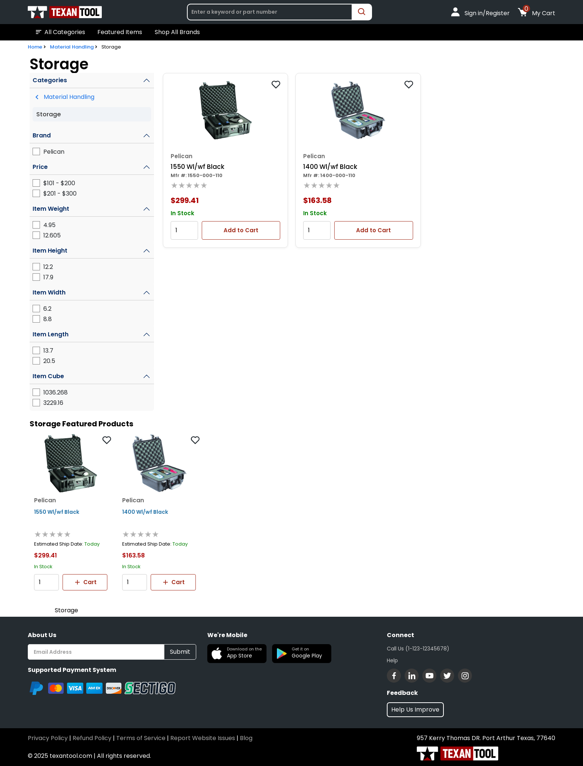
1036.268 (55, 392)
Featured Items (119, 32)
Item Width (49, 292)
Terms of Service (140, 738)
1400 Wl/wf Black (330, 166)
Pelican (53, 151)
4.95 (49, 225)
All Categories (59, 32)
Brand (42, 135)
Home (35, 46)
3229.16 (53, 403)
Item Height (50, 250)
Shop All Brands (177, 32)
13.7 (48, 350)
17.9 (48, 277)
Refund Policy (92, 738)
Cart (85, 582)
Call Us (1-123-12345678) (418, 648)
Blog (246, 738)
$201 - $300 (60, 193)
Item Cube (48, 376)
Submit (180, 651)
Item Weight (51, 208)
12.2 (48, 267)
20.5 (49, 361)
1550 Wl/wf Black (197, 166)
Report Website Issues (202, 738)
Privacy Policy (48, 738)
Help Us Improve (415, 709)
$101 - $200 (59, 183)
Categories (50, 80)
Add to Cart (241, 230)
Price (40, 167)
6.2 (47, 308)
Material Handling (72, 46)
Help (392, 660)
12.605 (52, 235)
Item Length (50, 334)
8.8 (47, 319)
